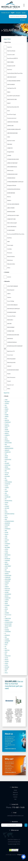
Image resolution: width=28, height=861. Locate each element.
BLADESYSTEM (8, 459)
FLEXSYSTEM (7, 465)
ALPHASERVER (8, 594)
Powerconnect (8, 615)
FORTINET (7, 506)
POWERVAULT (8, 422)
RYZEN (6, 551)
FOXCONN (7, 431)
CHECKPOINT (7, 581)
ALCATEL (6, 532)
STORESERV (7, 543)
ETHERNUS (7, 441)
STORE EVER (7, 572)
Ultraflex (6, 502)
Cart (15, 799)
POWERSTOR (8, 452)
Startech (6, 534)
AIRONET (7, 564)
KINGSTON (7, 650)
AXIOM (6, 603)
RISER (6, 407)
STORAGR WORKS (9, 622)
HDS (6, 413)
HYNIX (6, 400)
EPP (5, 461)
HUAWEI (6, 414)
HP (5, 646)
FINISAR (6, 429)
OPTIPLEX (7, 403)
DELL (6, 648)
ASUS (6, 515)
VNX (6, 454)
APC (5, 478)
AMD (6, 530)
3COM (6, 585)
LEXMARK (7, 613)
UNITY (6, 538)
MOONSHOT (7, 446)
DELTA (6, 562)
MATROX (7, 433)
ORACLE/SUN (7, 656)
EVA (5, 510)
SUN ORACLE (7, 469)
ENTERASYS (7, 635)
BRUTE (6, 517)
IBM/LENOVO (7, 555)
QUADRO (7, 487)
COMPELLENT (7, 577)
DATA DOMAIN (8, 579)
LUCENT (6, 553)
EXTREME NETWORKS (9, 521)
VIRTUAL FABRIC (8, 626)
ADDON (6, 474)
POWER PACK (7, 598)
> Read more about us (10, 749)
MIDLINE (6, 643)
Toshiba (6, 486)
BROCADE (7, 667)
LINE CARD (7, 508)
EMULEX (6, 659)
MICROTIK (7, 420)
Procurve (7, 424)
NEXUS (6, 439)
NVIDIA (6, 457)
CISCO (6, 652)
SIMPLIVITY (7, 450)
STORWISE (7, 605)
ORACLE (6, 545)
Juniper (6, 557)
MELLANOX (7, 401)
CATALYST (7, 586)
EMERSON (7, 426)
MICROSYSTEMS (8, 443)
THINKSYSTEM (8, 618)
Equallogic (7, 629)
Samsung (7, 472)
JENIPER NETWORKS (9, 448)
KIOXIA (6, 609)
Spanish (24, 13)
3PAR (6, 536)
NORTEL (6, 628)
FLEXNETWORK (8, 575)
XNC (6, 405)
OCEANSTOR (7, 484)
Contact (15, 797)
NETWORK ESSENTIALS (9, 514)
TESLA (6, 504)
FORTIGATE (7, 525)
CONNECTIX (7, 435)
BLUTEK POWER (8, 624)
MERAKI (6, 467)
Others (6, 672)
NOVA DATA (7, 476)
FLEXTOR (7, 540)
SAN (6, 493)
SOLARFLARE (7, 497)
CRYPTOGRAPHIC (8, 482)
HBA (6, 637)
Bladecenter (7, 588)
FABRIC (6, 491)
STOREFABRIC (8, 631)
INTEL (6, 671)
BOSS (6, 644)
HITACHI (6, 663)
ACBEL (6, 480)
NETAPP (6, 669)
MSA (6, 444)
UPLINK (6, 411)
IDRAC (6, 542)
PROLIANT (7, 463)
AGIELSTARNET (8, 566)
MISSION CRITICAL (8, 500)
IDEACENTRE (7, 523)
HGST (6, 437)
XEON (6, 607)
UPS (6, 489)
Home (15, 790)
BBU (6, 471)
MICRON (6, 596)
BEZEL (6, 512)
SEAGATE (7, 661)
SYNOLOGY (7, 590)
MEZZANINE (7, 547)
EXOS (6, 418)
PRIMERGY (7, 620)
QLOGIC (6, 657)
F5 (5, 633)
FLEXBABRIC (7, 641)
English (13, 13)
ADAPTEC (7, 573)
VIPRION (6, 416)
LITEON (6, 568)
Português (18, 13)
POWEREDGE (7, 529)
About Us (15, 792)
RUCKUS (6, 495)
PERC (6, 519)
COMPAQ (7, 600)
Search (22, 20)
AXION (6, 428)
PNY (6, 499)
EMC (6, 654)
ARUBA (6, 456)
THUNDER (7, 639)
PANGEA (6, 409)
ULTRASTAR (7, 560)
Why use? (15, 795)
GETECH (6, 549)
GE (5, 616)
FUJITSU (6, 665)
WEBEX (6, 601)
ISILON (6, 527)
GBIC (6, 611)
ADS (6, 570)
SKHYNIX (7, 592)
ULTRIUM (7, 583)
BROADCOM (7, 558)
